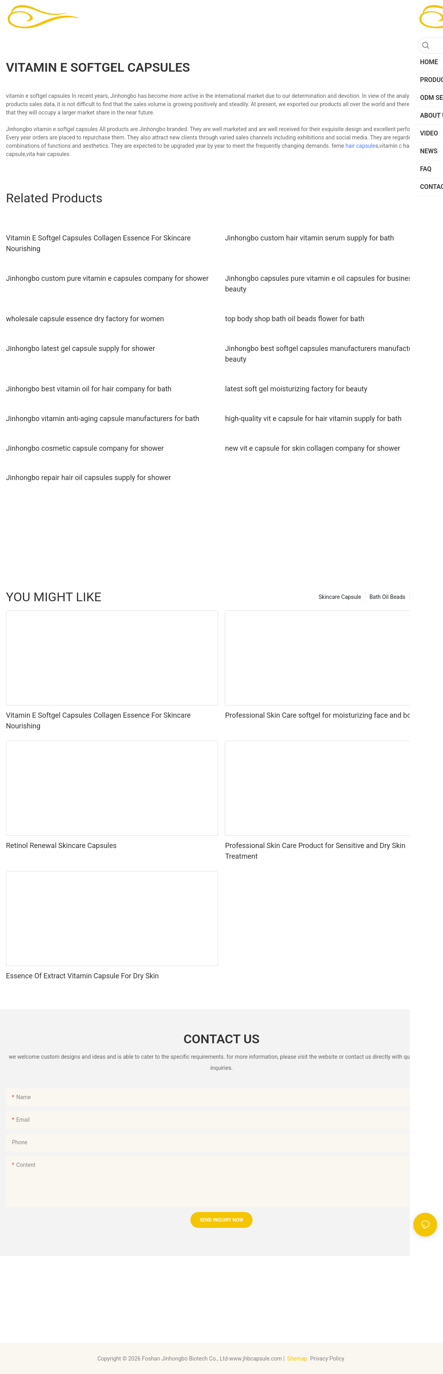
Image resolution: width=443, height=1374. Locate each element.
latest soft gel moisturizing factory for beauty (296, 389)
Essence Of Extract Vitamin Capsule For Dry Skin (82, 976)
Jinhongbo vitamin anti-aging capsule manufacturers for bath (102, 418)
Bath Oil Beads (387, 597)
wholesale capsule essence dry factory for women (85, 318)
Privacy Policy (328, 1358)
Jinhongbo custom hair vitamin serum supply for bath (309, 238)
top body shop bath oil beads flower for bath (294, 318)
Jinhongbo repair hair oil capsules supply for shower (88, 477)
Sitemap (297, 1358)
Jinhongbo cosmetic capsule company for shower (85, 448)
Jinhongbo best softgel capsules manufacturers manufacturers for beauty (330, 353)
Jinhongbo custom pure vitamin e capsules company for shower (107, 278)
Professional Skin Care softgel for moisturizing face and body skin (329, 715)
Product (423, 597)
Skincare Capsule (340, 597)
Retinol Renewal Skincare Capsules (61, 845)
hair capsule (361, 146)
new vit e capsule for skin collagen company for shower (312, 448)
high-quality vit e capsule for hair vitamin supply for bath (313, 418)
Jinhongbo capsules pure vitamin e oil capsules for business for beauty (325, 283)
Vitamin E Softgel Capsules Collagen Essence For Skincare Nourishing (98, 243)
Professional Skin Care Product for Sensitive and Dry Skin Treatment (315, 850)
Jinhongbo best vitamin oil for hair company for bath (88, 389)
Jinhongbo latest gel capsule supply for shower (80, 348)
